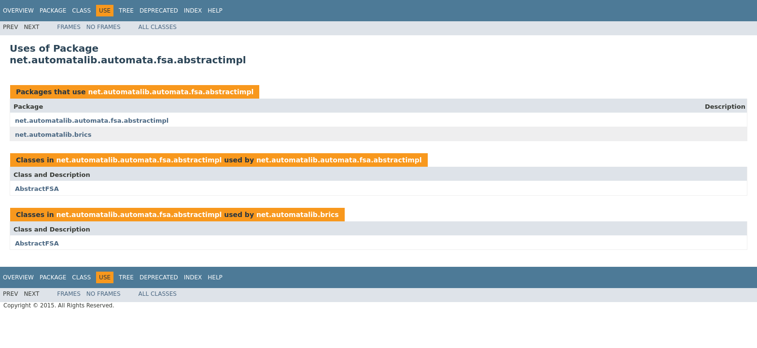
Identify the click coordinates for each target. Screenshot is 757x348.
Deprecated (159, 10)
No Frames (103, 27)
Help (215, 10)
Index (193, 10)
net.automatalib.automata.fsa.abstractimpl (170, 92)
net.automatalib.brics (53, 134)
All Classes (158, 27)
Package (53, 10)
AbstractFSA (37, 188)
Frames (69, 27)
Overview (18, 10)
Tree (126, 10)
